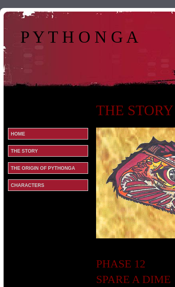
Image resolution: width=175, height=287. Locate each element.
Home (18, 134)
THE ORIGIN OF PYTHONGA (43, 168)
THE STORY (24, 151)
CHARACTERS (27, 185)
